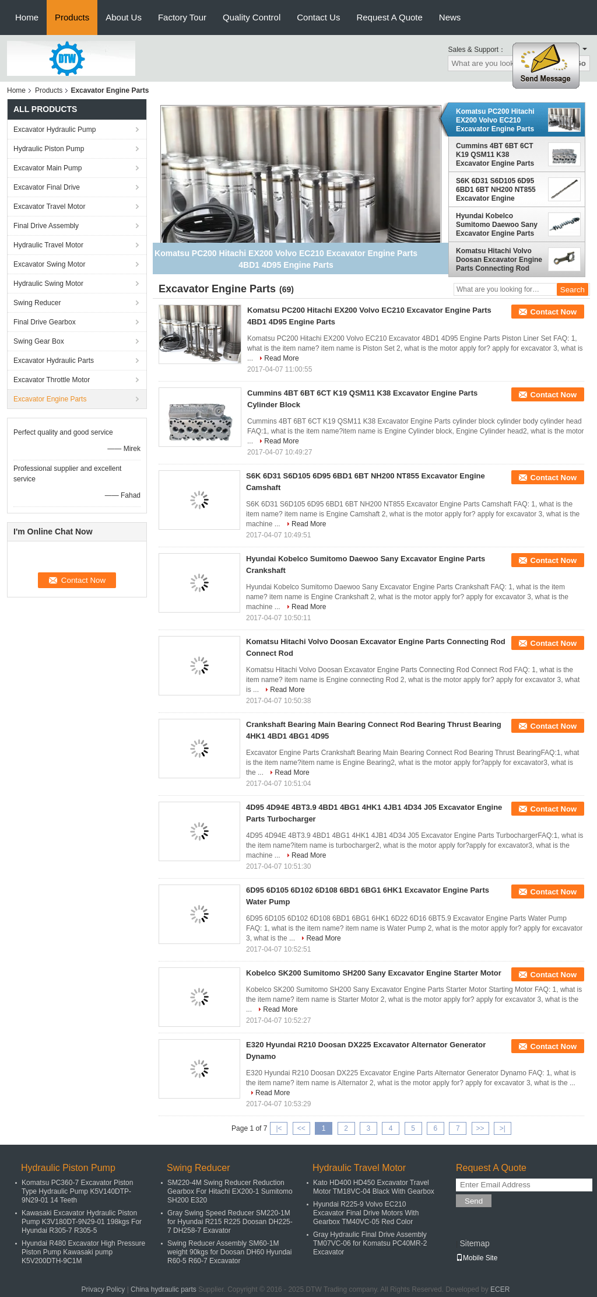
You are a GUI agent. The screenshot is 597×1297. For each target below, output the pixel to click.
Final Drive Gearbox (44, 322)
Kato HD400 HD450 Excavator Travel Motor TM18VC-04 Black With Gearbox (373, 1187)
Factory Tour (182, 17)
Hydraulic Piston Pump (48, 149)
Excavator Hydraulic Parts (53, 360)
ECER (500, 1289)
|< (279, 1128)
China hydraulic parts (163, 1289)
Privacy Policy (103, 1289)
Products (72, 17)
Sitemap (474, 1243)
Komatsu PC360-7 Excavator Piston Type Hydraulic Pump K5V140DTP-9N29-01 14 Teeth (77, 1191)
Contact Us (318, 17)
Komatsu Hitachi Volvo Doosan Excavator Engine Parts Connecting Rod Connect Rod (499, 259)
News (450, 17)
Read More (281, 358)
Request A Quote (389, 17)
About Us (124, 17)
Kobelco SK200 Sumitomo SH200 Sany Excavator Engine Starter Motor (373, 973)
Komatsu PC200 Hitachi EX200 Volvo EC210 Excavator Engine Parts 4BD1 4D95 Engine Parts (496, 120)
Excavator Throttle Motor (51, 380)
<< (301, 1128)
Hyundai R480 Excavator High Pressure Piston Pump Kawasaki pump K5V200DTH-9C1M (83, 1252)
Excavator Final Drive (46, 187)
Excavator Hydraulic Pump (54, 129)
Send (474, 1201)
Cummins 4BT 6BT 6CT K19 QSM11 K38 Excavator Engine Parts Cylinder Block (495, 154)
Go (580, 63)
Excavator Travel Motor (49, 206)
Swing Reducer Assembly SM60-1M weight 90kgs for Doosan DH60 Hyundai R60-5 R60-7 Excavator (229, 1252)
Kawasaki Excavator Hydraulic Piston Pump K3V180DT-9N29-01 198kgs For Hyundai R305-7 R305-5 (82, 1222)
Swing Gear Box (38, 341)
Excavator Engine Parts (49, 399)
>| (502, 1128)
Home (26, 17)
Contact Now (554, 311)
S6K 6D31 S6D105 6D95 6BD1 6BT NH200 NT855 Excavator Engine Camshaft (496, 189)
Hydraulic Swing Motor (48, 283)
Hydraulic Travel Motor (48, 245)
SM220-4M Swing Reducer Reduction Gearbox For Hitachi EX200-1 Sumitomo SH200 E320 (230, 1191)
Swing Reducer (37, 303)
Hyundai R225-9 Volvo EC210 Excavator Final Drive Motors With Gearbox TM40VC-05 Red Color (366, 1213)
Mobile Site (476, 1258)
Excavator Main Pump (47, 168)
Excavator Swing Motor (49, 264)
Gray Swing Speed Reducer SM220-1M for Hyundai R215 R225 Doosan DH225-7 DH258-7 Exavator (230, 1222)
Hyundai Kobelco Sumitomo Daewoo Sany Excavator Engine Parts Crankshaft (497, 224)
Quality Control (251, 17)
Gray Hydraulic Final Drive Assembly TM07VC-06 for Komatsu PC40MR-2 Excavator (370, 1243)
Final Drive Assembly (46, 226)
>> (480, 1128)
